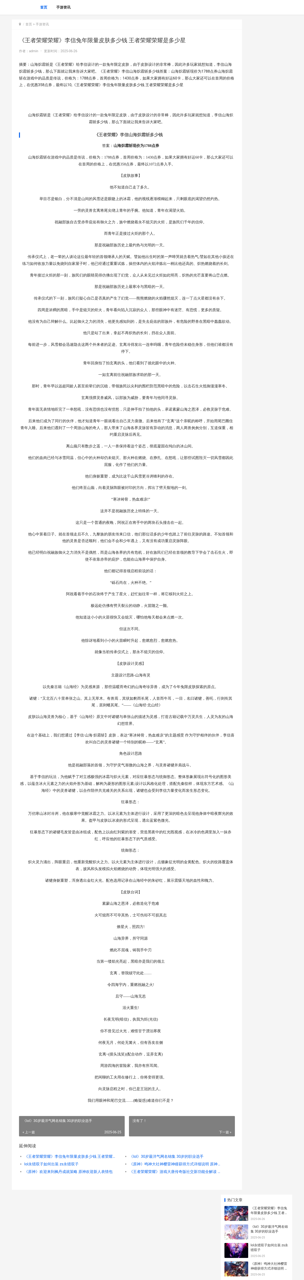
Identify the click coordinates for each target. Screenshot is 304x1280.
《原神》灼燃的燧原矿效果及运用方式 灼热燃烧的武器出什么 (269, 146)
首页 (43, 7)
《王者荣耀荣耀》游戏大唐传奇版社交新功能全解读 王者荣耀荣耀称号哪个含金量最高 (157, 1233)
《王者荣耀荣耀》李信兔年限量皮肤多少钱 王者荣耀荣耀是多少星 (65, 1218)
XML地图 (97, 1272)
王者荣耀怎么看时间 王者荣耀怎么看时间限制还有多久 (269, 292)
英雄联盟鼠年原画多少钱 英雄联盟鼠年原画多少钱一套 (270, 273)
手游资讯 (63, 7)
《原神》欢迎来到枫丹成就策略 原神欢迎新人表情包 (65, 1233)
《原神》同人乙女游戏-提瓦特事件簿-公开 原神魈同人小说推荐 (269, 329)
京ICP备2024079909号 (76, 1272)
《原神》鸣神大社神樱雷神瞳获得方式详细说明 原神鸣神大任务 (157, 1226)
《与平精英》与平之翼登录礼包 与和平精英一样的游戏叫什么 (269, 220)
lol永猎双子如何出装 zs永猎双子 (51, 1226)
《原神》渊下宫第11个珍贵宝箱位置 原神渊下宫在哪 (269, 201)
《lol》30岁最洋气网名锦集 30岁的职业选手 (153, 1218)
